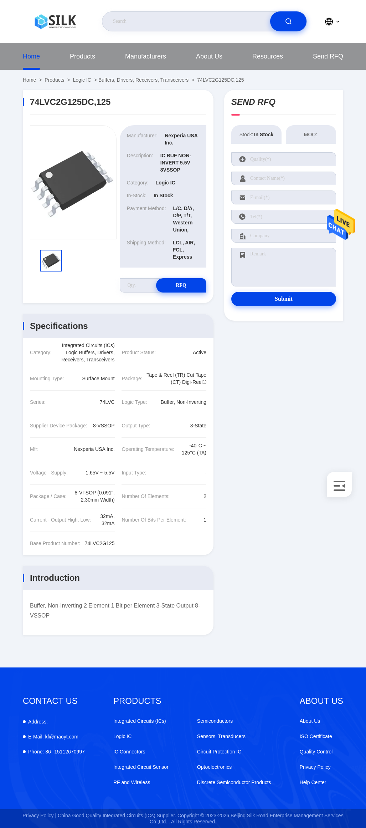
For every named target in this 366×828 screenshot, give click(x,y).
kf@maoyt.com (53, 737)
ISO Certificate (316, 736)
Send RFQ (328, 56)
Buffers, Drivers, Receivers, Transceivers (143, 80)
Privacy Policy (315, 767)
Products (82, 56)
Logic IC (82, 80)
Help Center (313, 782)
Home (31, 56)
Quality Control (316, 752)
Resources (267, 56)
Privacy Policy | (39, 815)
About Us (209, 56)
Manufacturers (145, 56)
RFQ (181, 285)
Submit (284, 299)
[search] (288, 21)
